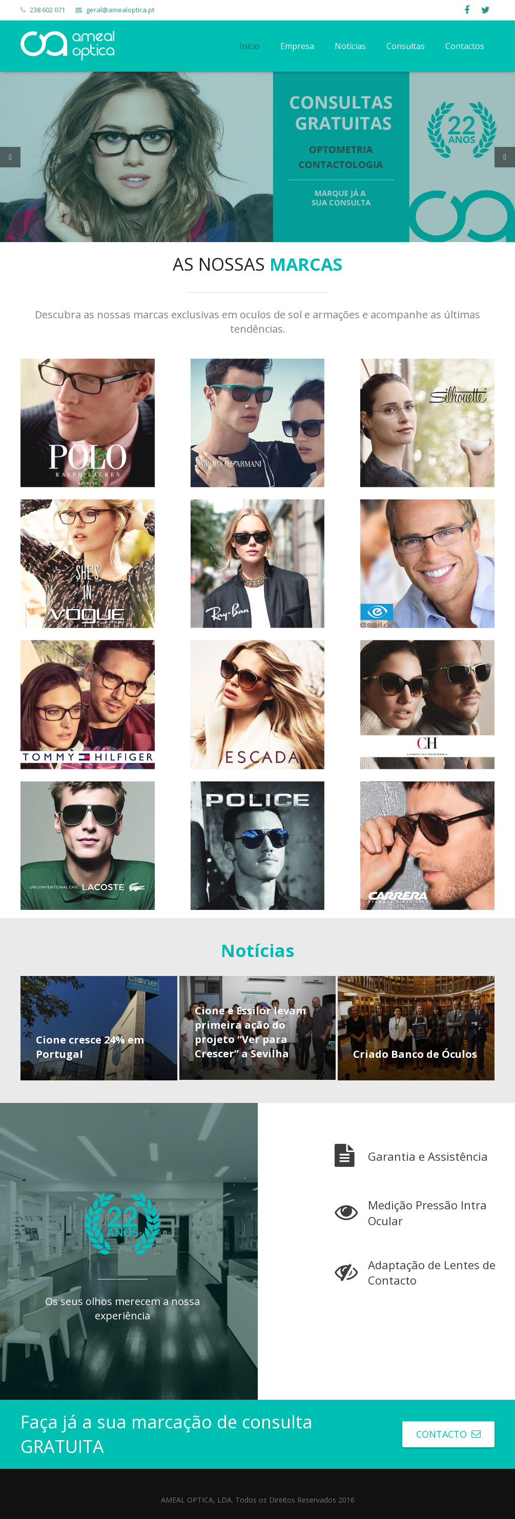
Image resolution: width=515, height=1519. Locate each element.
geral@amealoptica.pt (120, 9)
